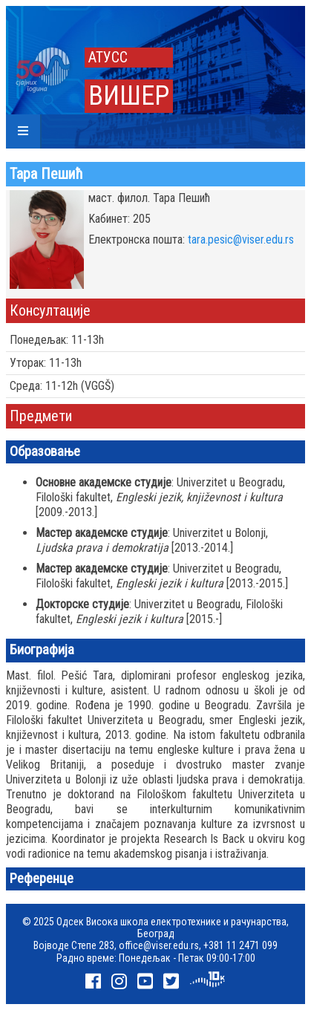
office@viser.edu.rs (159, 945)
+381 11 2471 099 (240, 945)
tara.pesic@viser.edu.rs (241, 239)
